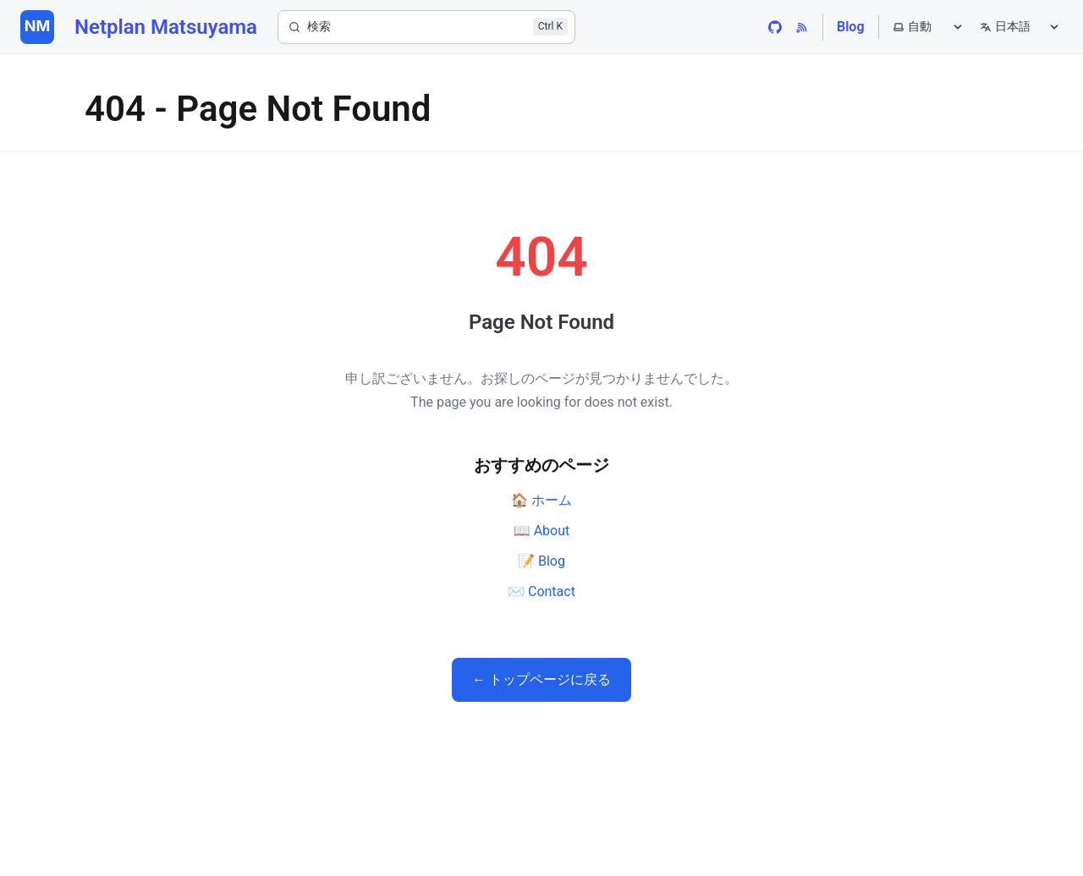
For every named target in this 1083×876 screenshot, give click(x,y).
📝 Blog (541, 561)
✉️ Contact (541, 591)
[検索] (426, 27)
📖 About (542, 531)
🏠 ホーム (541, 500)
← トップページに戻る (541, 679)
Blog (850, 27)
